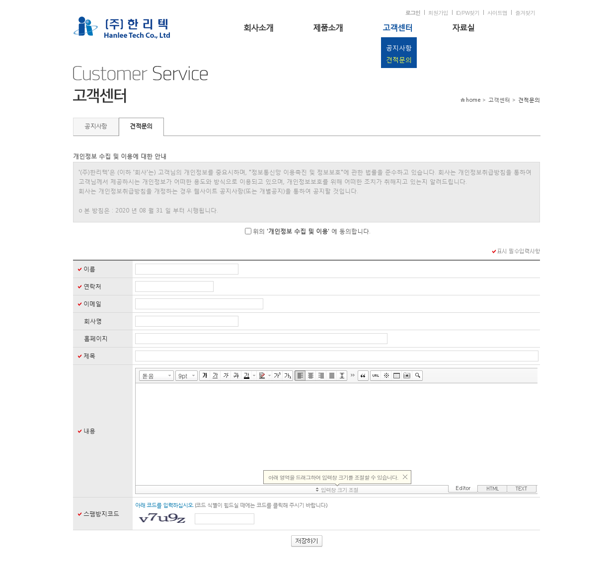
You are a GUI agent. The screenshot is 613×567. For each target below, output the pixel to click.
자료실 (463, 27)
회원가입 (438, 12)
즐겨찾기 (525, 12)
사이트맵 (497, 12)
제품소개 (328, 27)
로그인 (412, 12)
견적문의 (399, 60)
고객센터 (397, 27)
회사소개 (258, 27)
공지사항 (399, 48)
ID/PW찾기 (467, 12)
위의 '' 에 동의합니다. (312, 231)
